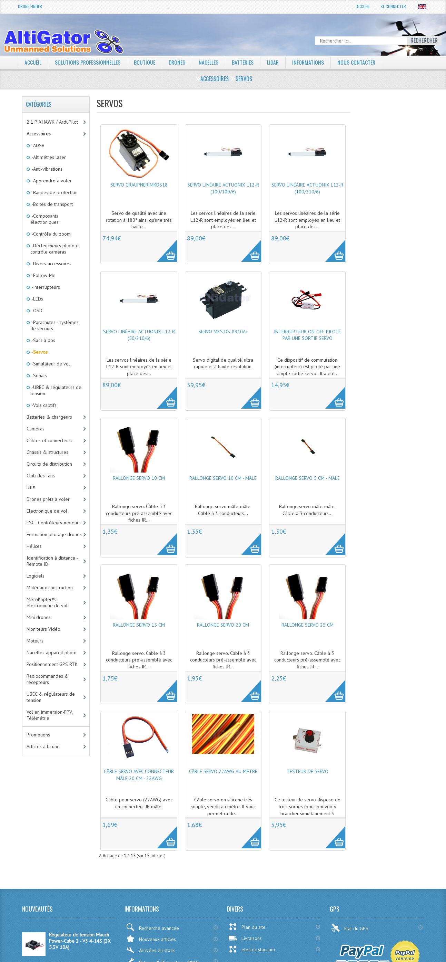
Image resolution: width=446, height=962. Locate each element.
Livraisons (245, 938)
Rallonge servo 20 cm (223, 625)
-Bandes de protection (54, 192)
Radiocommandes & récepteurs (48, 679)
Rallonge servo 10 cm (139, 478)
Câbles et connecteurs (49, 440)
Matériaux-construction (50, 587)
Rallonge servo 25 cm (307, 625)
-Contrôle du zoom (50, 234)
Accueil (363, 6)
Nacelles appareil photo (52, 652)
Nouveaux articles (151, 938)
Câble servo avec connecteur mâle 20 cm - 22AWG (139, 774)
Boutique (145, 62)
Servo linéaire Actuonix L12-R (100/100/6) (223, 188)
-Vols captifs (43, 405)
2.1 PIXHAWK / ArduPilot (52, 122)
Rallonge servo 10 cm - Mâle (223, 478)
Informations (310, 62)
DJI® (31, 487)
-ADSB (37, 145)
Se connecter (393, 6)
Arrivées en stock (150, 950)
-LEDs (36, 299)
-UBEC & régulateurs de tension (55, 390)
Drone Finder (30, 6)
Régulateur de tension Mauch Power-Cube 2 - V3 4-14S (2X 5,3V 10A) (80, 941)
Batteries (244, 62)
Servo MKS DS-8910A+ (223, 331)
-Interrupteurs (45, 287)
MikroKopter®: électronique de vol (47, 602)
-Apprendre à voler (51, 181)
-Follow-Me (43, 275)
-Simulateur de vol (50, 364)
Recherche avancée (152, 927)
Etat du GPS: (350, 927)
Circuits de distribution (49, 464)
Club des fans (41, 476)
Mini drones (39, 617)
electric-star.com (251, 949)
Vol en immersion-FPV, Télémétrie (50, 715)
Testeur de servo (307, 771)
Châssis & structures (47, 452)
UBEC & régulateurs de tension (51, 697)
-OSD (36, 310)
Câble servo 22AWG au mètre (223, 771)
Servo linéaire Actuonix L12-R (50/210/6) (139, 335)
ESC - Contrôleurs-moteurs (54, 523)
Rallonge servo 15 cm (139, 625)
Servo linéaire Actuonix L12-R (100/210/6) (307, 188)
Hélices (34, 546)
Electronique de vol (47, 511)
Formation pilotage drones (54, 534)
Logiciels (35, 576)
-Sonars (38, 375)
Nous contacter (359, 62)
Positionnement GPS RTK (52, 664)
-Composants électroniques (44, 219)
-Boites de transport (51, 204)
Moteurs (35, 641)
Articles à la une (43, 746)
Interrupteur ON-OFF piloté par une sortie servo (307, 335)
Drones (177, 62)
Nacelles (209, 62)
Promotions (38, 735)
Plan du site (247, 927)
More (163, 247)
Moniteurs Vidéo (43, 629)
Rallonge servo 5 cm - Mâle (307, 478)
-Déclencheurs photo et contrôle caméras (55, 248)
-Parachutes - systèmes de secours (54, 325)
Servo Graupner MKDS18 (139, 185)
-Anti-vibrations (46, 169)
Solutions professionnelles (88, 62)
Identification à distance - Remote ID (52, 561)
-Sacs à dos (42, 340)
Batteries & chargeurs (49, 417)
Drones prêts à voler (48, 499)
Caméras (35, 429)
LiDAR (274, 62)
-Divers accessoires (50, 263)
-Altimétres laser (48, 157)
